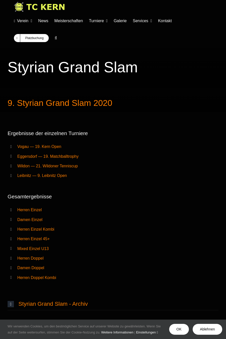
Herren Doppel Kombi (36, 277)
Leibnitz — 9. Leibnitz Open (42, 175)
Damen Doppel (30, 268)
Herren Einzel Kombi (35, 229)
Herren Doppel (30, 258)
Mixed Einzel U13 (33, 248)
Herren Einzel (29, 210)
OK (179, 329)
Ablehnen (207, 329)
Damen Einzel (29, 220)
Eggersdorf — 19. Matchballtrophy (48, 156)
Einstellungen (147, 332)
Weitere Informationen (117, 332)
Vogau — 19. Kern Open (39, 146)
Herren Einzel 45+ (33, 239)
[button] (56, 38)
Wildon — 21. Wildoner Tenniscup (47, 166)
